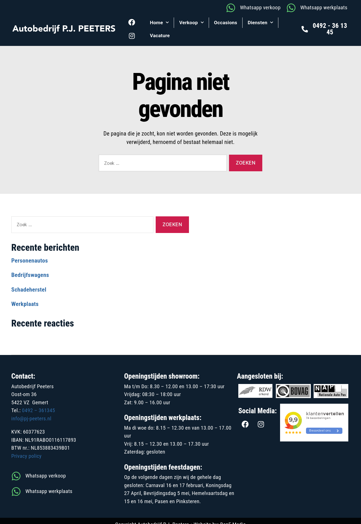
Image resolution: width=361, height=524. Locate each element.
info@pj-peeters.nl (31, 418)
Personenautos (29, 260)
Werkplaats (25, 304)
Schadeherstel (28, 289)
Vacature (160, 35)
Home (159, 22)
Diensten (260, 22)
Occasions (225, 22)
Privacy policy (26, 456)
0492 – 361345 (38, 410)
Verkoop (191, 22)
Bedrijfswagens (30, 275)
